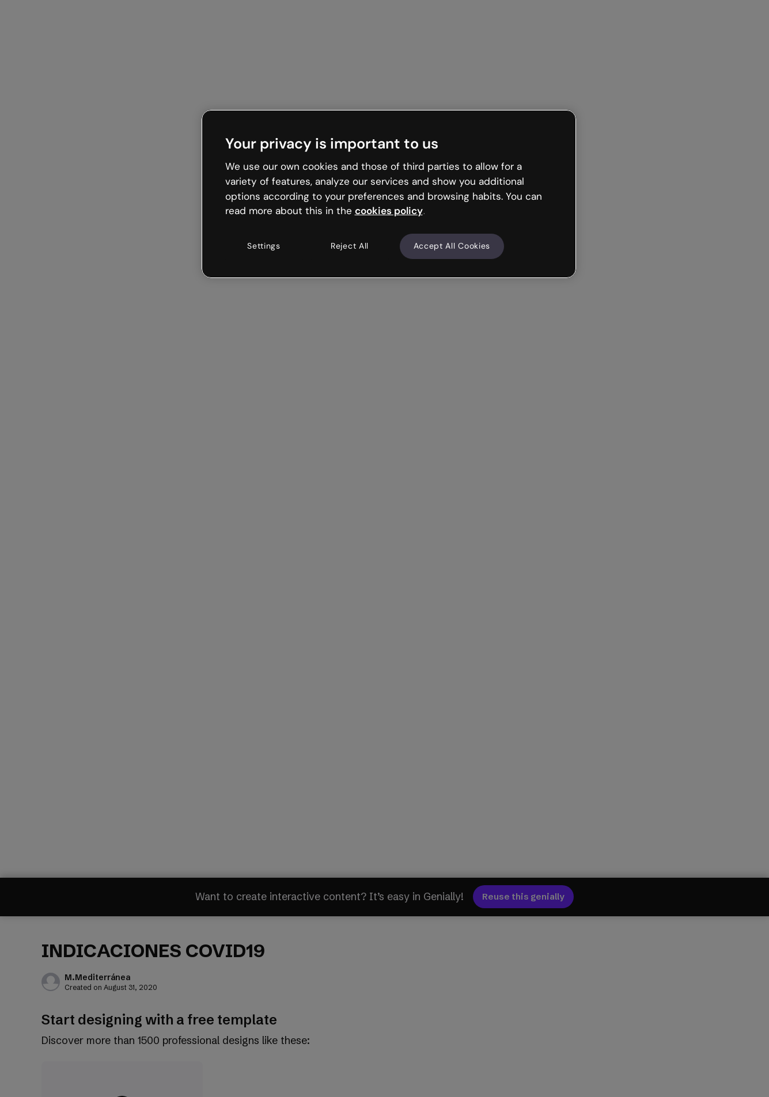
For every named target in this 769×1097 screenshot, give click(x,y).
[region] (389, 194)
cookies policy (389, 210)
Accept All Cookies (452, 246)
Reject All (350, 246)
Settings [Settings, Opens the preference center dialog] (264, 246)
